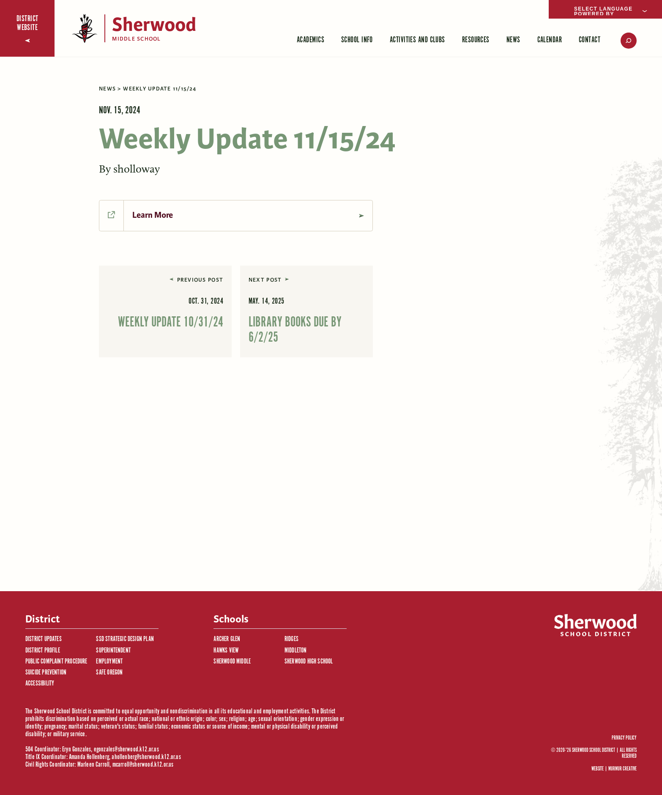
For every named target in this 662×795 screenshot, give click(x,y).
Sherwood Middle (232, 661)
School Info (357, 40)
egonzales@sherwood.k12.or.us (126, 749)
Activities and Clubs (417, 40)
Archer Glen (226, 639)
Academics (310, 40)
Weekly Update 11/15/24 (159, 89)
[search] (623, 41)
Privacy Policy (624, 738)
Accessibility (39, 683)
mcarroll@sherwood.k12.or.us (143, 764)
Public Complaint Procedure (56, 661)
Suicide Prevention (45, 672)
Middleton (295, 650)
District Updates (43, 639)
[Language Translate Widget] (605, 9)
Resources (476, 40)
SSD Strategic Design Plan (125, 639)
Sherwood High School (308, 661)
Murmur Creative (622, 769)
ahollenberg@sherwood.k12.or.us (146, 757)
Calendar (549, 40)
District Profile (42, 650)
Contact (589, 40)
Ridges (291, 639)
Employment (109, 661)
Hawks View (225, 650)
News (513, 40)
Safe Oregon (109, 672)
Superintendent (113, 650)
